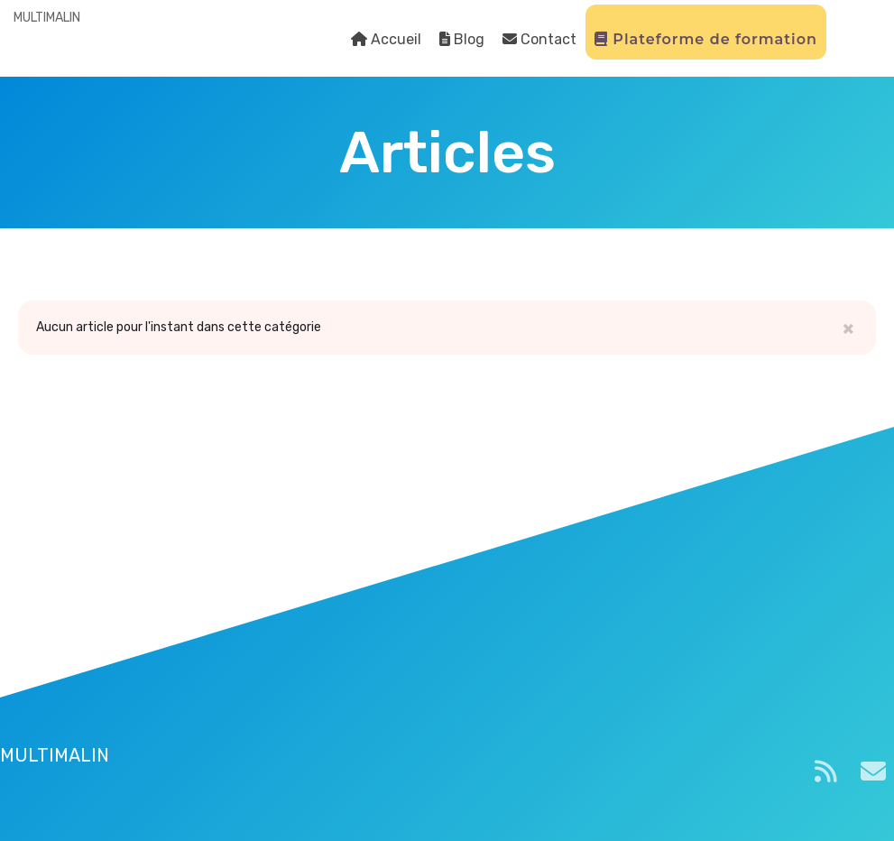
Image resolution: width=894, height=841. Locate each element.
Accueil (386, 39)
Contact (539, 39)
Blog (461, 39)
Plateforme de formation (705, 39)
